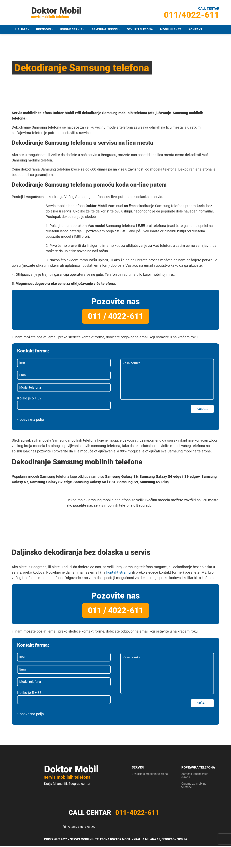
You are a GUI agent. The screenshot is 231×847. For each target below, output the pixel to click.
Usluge (21, 29)
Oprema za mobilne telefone (193, 786)
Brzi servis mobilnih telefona (150, 775)
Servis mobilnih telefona (89, 840)
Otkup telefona (140, 29)
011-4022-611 (137, 814)
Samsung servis (104, 29)
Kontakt (195, 29)
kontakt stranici (118, 573)
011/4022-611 (191, 15)
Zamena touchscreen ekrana (194, 776)
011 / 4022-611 (115, 316)
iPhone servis (71, 29)
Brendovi (43, 29)
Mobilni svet (170, 29)
